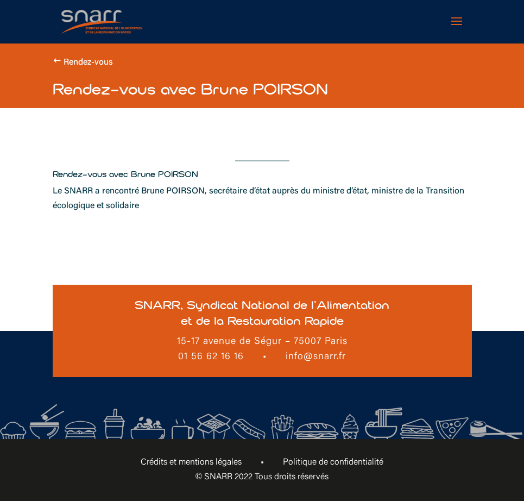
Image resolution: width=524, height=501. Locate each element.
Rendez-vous (88, 62)
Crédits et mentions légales (191, 462)
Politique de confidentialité (333, 462)
